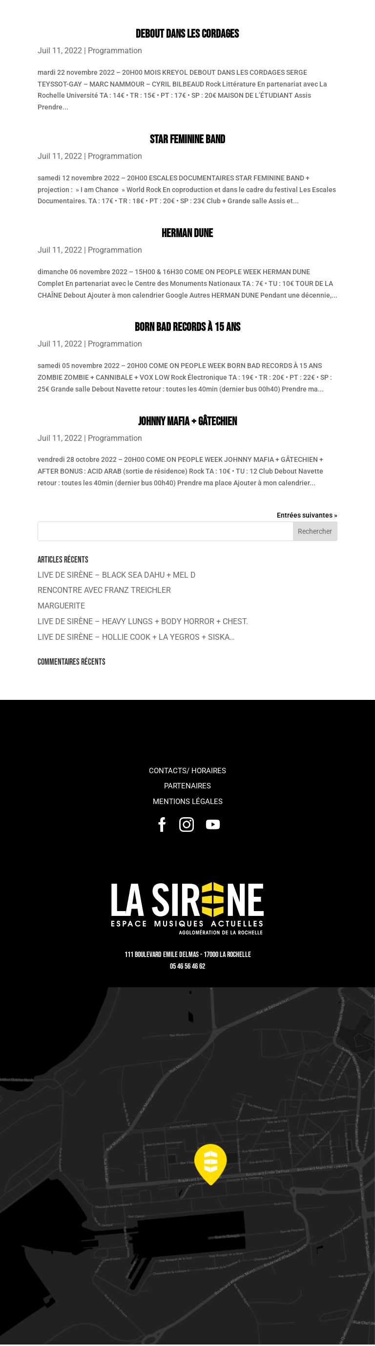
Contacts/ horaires (187, 770)
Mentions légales (188, 801)
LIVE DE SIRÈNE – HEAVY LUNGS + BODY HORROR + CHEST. (143, 621)
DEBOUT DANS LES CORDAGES (187, 34)
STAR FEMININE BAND (187, 139)
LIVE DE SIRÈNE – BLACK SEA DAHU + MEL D (117, 575)
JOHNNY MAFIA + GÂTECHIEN (187, 421)
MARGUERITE (61, 605)
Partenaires (187, 786)
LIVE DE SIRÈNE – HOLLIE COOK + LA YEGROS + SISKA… (136, 637)
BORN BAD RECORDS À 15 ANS (187, 327)
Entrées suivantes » (307, 515)
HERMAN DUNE (187, 233)
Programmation (115, 50)
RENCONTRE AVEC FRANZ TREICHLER (104, 590)
